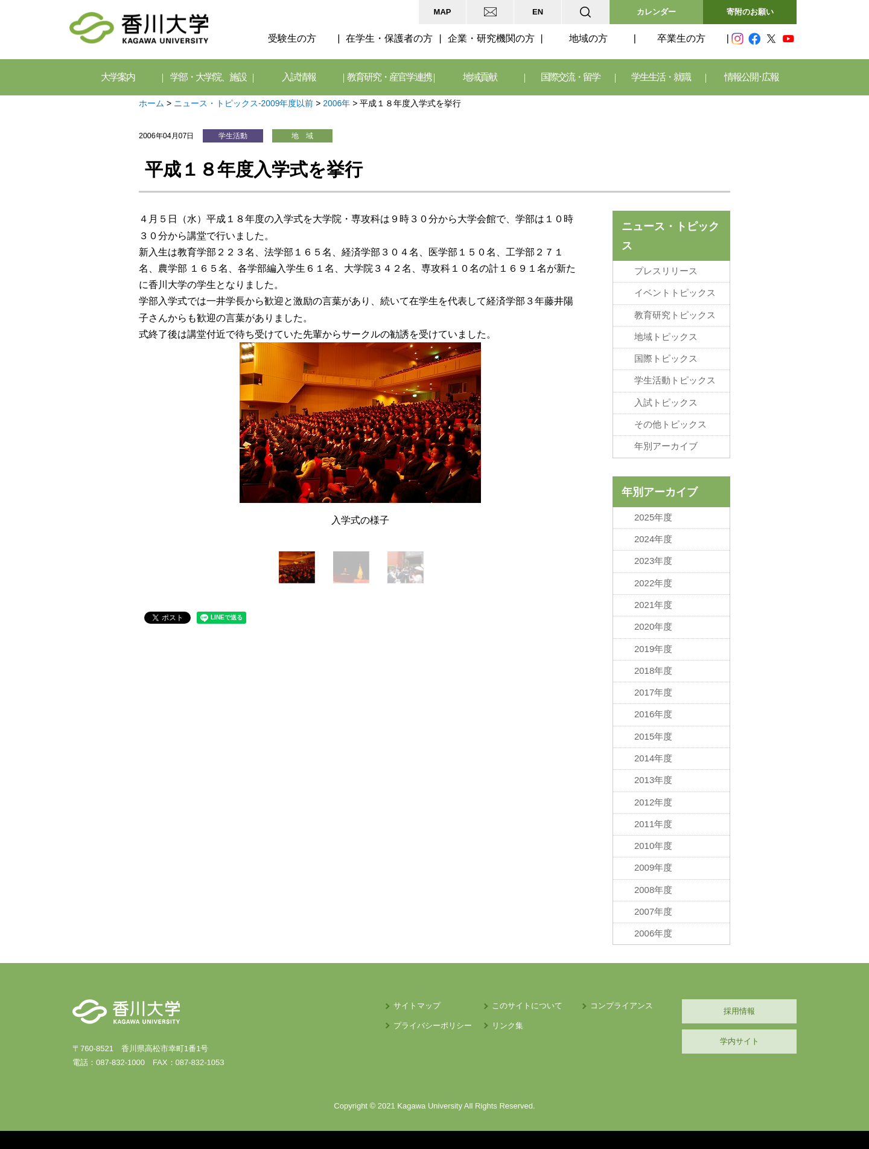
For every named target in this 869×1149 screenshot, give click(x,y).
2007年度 (653, 912)
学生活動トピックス (675, 380)
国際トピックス (666, 358)
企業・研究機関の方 (491, 38)
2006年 (336, 103)
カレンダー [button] (656, 11)
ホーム (151, 103)
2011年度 (653, 824)
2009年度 (653, 867)
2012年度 (653, 802)
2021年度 (653, 605)
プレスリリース (666, 271)
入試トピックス (666, 403)
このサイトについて (527, 1005)
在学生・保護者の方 (389, 38)
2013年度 (653, 780)
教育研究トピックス (675, 315)
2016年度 (653, 714)
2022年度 (653, 583)
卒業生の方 (681, 38)
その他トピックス (670, 424)
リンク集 (507, 1025)
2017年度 (653, 692)
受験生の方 (292, 38)
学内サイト (739, 1041)
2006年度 (653, 933)
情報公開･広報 (751, 77)
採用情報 (739, 1011)
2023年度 (653, 561)
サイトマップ (417, 1005)
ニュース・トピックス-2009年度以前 (244, 103)
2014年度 (653, 758)
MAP (442, 11)
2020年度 (653, 627)
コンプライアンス (621, 1005)
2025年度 (653, 517)
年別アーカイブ (666, 446)
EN (537, 11)
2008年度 (653, 890)
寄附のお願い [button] (750, 11)
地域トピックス (666, 337)
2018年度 (653, 671)
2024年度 (653, 539)
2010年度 (653, 846)
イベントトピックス (675, 293)
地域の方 (588, 38)
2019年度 (653, 649)
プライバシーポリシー (432, 1025)
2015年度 (653, 736)
